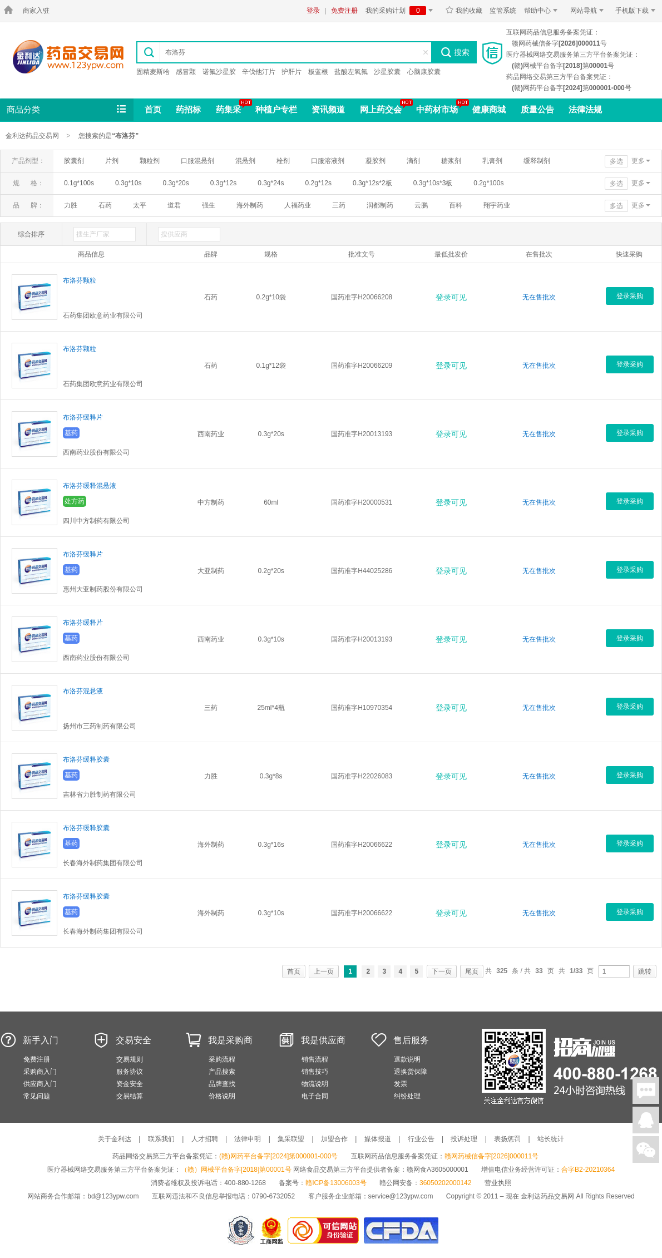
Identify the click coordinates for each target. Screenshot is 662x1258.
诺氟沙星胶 (219, 72)
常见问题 (36, 1096)
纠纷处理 (407, 1096)
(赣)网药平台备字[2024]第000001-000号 (278, 1156)
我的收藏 (463, 11)
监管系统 (503, 10)
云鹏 (421, 205)
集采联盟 (291, 1139)
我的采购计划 (401, 11)
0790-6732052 (274, 1196)
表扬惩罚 (507, 1139)
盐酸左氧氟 (351, 72)
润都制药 (380, 205)
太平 (139, 205)
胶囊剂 (74, 161)
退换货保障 (410, 1072)
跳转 (644, 971)
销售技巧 (315, 1072)
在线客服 (646, 1120)
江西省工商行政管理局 (272, 1230)
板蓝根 (318, 72)
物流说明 (315, 1084)
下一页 (442, 971)
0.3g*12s (223, 183)
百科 (455, 205)
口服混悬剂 (197, 161)
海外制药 (249, 205)
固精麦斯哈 (153, 72)
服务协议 (129, 1072)
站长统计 (550, 1139)
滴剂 (413, 161)
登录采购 (629, 296)
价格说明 (222, 1096)
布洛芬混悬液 (83, 691)
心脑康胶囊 (424, 72)
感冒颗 (186, 72)
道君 (174, 205)
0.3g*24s (271, 183)
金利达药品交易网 (68, 56)
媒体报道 (377, 1139)
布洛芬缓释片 (83, 417)
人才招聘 (204, 1139)
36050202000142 (445, 1183)
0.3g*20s (175, 183)
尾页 (471, 971)
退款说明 (407, 1059)
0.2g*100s (488, 183)
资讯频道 (328, 109)
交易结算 (129, 1096)
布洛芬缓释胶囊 (86, 759)
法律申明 (247, 1139)
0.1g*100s (79, 183)
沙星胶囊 (387, 72)
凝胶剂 (375, 161)
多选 (616, 161)
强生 (208, 205)
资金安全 (129, 1084)
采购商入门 (40, 1072)
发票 (400, 1084)
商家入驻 (36, 10)
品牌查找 (222, 1084)
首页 (153, 109)
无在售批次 (539, 297)
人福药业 (297, 205)
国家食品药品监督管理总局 (400, 1230)
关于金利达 (114, 1139)
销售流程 (315, 1059)
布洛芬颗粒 (79, 280)
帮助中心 (542, 11)
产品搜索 (222, 1072)
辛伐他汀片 (258, 72)
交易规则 (129, 1059)
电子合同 (315, 1096)
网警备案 (241, 1230)
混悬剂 (245, 161)
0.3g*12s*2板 (372, 183)
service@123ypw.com (400, 1196)
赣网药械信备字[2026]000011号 (491, 1156)
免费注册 (344, 10)
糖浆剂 (451, 161)
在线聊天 (646, 1090)
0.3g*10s (128, 183)
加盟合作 (334, 1139)
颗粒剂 (150, 161)
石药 (105, 205)
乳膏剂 (492, 161)
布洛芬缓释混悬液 (89, 486)
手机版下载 (637, 11)
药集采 (228, 109)
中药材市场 (437, 109)
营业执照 (498, 1183)
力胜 (70, 205)
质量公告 (537, 109)
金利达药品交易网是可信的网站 (325, 1230)
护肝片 (291, 72)
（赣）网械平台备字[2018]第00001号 (236, 1169)
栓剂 (283, 161)
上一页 (324, 971)
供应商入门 (40, 1084)
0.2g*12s (318, 183)
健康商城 (489, 109)
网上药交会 (381, 109)
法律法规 (585, 109)
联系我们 (161, 1139)
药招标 (188, 109)
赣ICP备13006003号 (335, 1183)
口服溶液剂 (327, 161)
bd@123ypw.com (113, 1196)
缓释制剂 (536, 161)
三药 (338, 205)
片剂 (111, 161)
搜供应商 (174, 234)
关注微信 (646, 1149)
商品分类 (67, 109)
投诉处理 (464, 1139)
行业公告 (421, 1139)
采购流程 (222, 1059)
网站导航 (588, 11)
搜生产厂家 (93, 234)
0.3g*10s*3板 (433, 183)
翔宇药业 (496, 205)
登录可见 (451, 297)
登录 (313, 10)
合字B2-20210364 (588, 1169)
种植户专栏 (276, 109)
